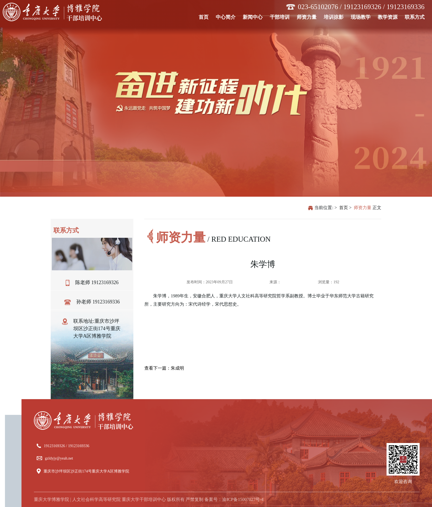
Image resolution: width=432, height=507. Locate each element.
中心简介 (227, 16)
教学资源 (389, 16)
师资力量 (308, 16)
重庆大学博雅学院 (51, 499)
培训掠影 (335, 16)
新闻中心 (254, 16)
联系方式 (416, 16)
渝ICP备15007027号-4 (242, 499)
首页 (205, 16)
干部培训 (281, 16)
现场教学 (362, 16)
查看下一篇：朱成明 (164, 368)
